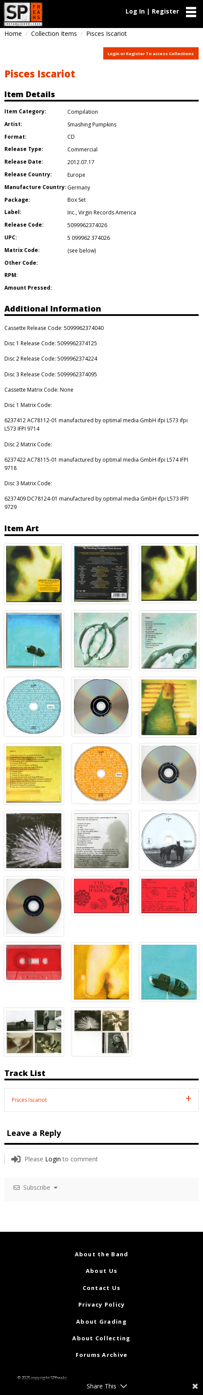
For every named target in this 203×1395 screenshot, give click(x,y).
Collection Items (54, 33)
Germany (78, 187)
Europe (76, 175)
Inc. (71, 212)
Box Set (76, 199)
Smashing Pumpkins (91, 124)
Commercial (82, 149)
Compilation (82, 112)
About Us (101, 1271)
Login (53, 1159)
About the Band (102, 1254)
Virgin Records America (107, 212)
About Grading (101, 1321)
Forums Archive (102, 1355)
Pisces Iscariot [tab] (29, 1100)
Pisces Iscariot (39, 73)
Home (13, 33)
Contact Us (102, 1288)
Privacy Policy (101, 1304)
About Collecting (101, 1338)
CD (71, 136)
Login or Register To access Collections (151, 53)
